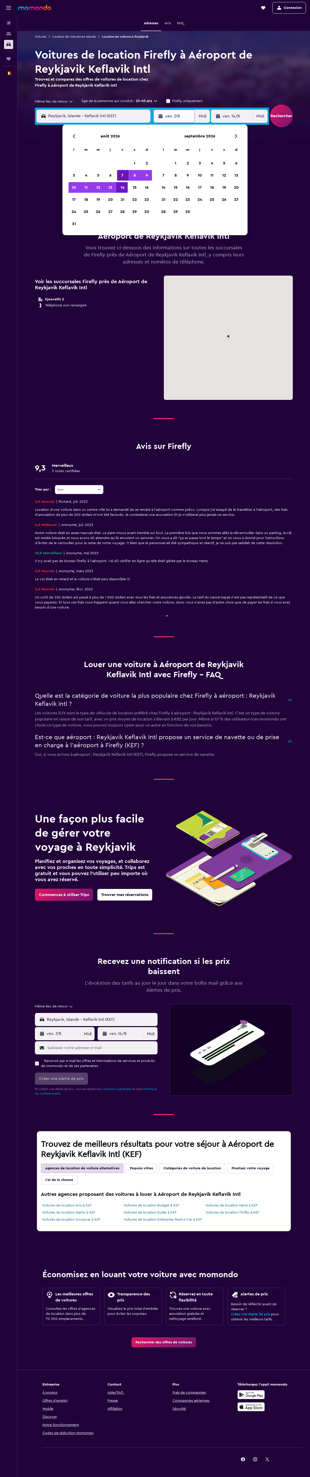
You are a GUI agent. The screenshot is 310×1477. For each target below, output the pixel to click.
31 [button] (74, 224)
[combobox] (54, 101)
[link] (64, 895)
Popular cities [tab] (141, 1168)
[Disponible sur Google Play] (251, 1394)
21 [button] (122, 200)
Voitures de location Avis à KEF (67, 1205)
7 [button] (122, 175)
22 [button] (134, 200)
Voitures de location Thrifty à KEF (232, 1212)
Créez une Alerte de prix (250, 1314)
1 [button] (134, 163)
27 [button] (110, 212)
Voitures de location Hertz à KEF (232, 1205)
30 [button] (146, 212)
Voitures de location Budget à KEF (151, 1205)
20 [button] (110, 200)
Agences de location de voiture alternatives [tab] (82, 1168)
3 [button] (74, 175)
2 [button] (147, 163)
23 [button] (146, 200)
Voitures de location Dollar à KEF (150, 1212)
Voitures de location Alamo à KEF (68, 1212)
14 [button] (122, 187)
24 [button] (74, 212)
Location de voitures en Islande (74, 36)
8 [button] (135, 175)
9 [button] (147, 175)
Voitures (40, 36)
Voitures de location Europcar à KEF (71, 1219)
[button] (8, 7)
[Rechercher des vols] (8, 23)
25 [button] (86, 212)
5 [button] (98, 175)
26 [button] (98, 212)
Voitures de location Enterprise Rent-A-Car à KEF (163, 1219)
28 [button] (122, 212)
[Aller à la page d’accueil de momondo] (34, 7)
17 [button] (74, 200)
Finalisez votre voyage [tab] (251, 1168)
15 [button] (135, 187)
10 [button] (74, 187)
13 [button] (110, 187)
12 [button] (98, 187)
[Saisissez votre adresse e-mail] (101, 1047)
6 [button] (110, 175)
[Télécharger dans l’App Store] (251, 1406)
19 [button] (98, 200)
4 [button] (86, 175)
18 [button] (86, 200)
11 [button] (85, 187)
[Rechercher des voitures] (8, 44)
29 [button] (134, 212)
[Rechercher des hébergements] (8, 34)
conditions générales (116, 1089)
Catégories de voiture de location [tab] (192, 1168)
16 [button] (147, 187)
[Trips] (8, 59)
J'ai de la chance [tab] (59, 1180)
